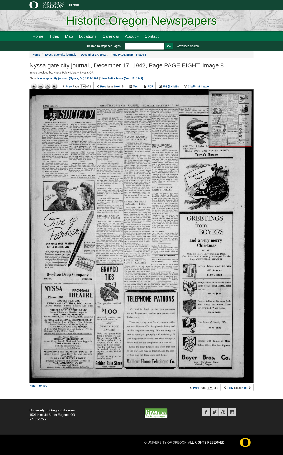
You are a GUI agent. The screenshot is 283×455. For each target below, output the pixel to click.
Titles (54, 36)
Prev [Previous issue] (103, 86)
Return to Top (38, 385)
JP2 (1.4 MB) (170, 86)
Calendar (110, 36)
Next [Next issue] (117, 86)
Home (37, 36)
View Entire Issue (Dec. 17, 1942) (122, 78)
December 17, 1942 (93, 54)
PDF (150, 86)
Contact (151, 36)
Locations (87, 36)
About (132, 36)
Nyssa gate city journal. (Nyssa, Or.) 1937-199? (67, 78)
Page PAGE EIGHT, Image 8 (128, 54)
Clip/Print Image (198, 86)
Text (135, 86)
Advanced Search (188, 46)
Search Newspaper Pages (103, 46)
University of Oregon (167, 442)
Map (69, 36)
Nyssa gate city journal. (60, 54)
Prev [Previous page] (69, 86)
